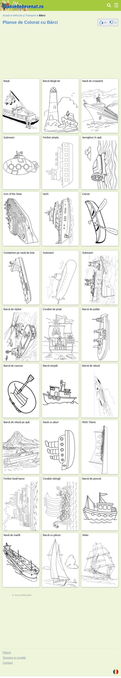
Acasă (6, 15)
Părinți (7, 652)
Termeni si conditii (14, 657)
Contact (8, 662)
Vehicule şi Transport (24, 15)
